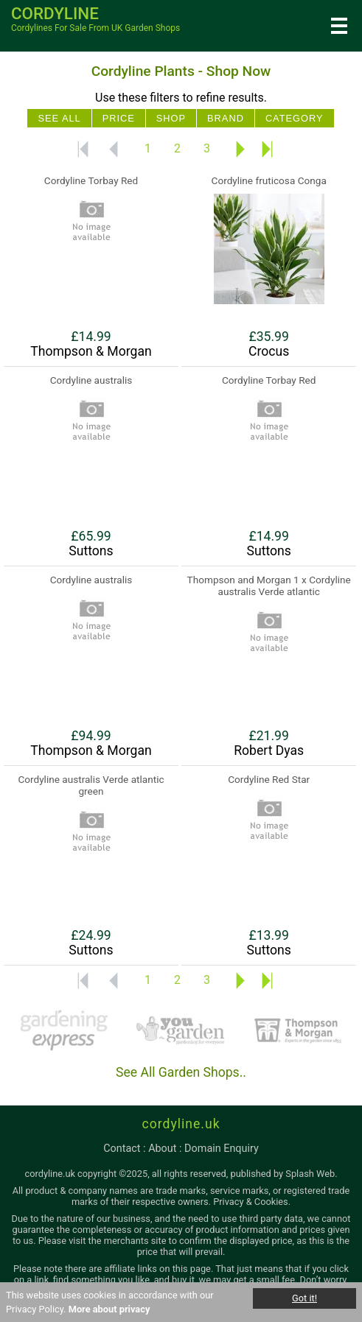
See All (59, 118)
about (162, 1148)
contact (121, 1148)
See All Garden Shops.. (181, 1072)
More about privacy (109, 1309)
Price (118, 118)
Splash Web (310, 1173)
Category (294, 118)
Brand (225, 118)
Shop (171, 118)
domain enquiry (221, 1148)
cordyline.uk (181, 1124)
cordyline (55, 13)
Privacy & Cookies (250, 1201)
